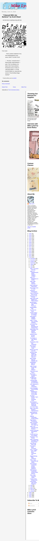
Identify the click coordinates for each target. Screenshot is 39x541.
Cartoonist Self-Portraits (33, 296)
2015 (30, 249)
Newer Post (4, 87)
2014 (30, 251)
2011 (30, 255)
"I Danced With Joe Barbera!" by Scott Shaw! (11, 16)
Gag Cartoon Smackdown (33, 420)
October (32, 261)
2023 (30, 238)
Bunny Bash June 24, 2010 (34, 288)
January (32, 491)
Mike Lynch (31, 203)
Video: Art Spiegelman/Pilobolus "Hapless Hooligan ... (34, 274)
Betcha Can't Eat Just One (34, 350)
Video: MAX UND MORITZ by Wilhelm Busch (34, 299)
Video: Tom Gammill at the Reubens (34, 428)
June (31, 267)
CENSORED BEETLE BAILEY (33, 363)
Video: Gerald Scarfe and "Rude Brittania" (33, 368)
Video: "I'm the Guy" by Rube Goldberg (34, 321)
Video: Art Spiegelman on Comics (34, 279)
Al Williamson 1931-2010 (33, 378)
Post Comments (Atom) (13, 89)
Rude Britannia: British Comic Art (33, 413)
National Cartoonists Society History (34, 417)
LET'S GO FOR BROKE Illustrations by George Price (34, 326)
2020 (30, 242)
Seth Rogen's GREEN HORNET (33, 318)
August (32, 264)
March (32, 488)
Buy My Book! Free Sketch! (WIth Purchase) (33, 304)
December (32, 258)
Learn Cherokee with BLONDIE (34, 388)
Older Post (23, 87)
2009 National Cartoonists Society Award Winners (34, 471)
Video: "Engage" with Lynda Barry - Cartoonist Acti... (34, 452)
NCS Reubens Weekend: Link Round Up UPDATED (34, 403)
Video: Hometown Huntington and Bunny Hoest (34, 440)
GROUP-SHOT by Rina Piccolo (33, 335)
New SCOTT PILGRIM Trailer (33, 347)
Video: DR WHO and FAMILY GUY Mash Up (34, 424)
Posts (30, 503)
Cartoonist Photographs (33, 291)
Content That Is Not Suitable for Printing (33, 314)
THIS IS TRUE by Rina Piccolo (34, 294)
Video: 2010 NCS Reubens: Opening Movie (34, 409)
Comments (31, 505)
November (32, 260)
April (31, 486)
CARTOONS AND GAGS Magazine (33, 482)
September (33, 262)
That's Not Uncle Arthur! (34, 372)
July (31, 265)
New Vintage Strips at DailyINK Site (33, 359)
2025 (30, 235)
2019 (30, 244)
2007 (30, 495)
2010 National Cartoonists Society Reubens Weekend (33, 466)
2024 (30, 236)
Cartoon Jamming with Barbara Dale (34, 431)
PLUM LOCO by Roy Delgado (34, 435)
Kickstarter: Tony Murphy (34, 437)
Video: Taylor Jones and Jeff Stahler (34, 461)
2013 (30, 252)
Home (14, 87)
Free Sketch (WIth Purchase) (33, 447)
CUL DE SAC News (33, 310)
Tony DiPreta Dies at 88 (33, 444)
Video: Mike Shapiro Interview (32, 282)
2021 (30, 241)
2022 (30, 239)
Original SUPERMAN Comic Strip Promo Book (33, 392)
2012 (30, 254)
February (32, 489)
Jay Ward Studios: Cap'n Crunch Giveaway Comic (34, 398)
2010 (30, 257)
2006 (30, 497)
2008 (30, 494)
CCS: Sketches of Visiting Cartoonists (34, 385)
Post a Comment (6, 83)
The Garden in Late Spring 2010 (33, 339)
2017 (30, 246)
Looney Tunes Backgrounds (33, 479)
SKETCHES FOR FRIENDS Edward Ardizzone (34, 331)
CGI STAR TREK (34, 407)
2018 (30, 245)
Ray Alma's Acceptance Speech (33, 375)
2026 (30, 233)
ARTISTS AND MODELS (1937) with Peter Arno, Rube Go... (33, 355)
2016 (30, 248)
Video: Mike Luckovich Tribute (33, 476)
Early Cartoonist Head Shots (33, 286)
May (31, 485)
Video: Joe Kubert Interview (34, 269)
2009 (30, 492)
